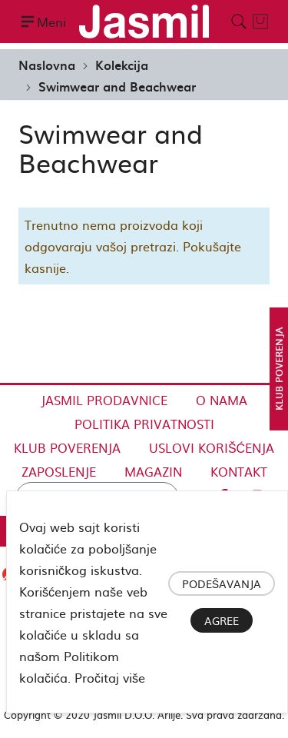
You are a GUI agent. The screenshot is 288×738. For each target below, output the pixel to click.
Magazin (153, 471)
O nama (221, 400)
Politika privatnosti (144, 423)
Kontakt (238, 471)
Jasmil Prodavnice (104, 400)
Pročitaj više (109, 677)
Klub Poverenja (67, 447)
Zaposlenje (59, 471)
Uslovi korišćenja (211, 447)
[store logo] (144, 22)
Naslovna (46, 64)
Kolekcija (121, 64)
